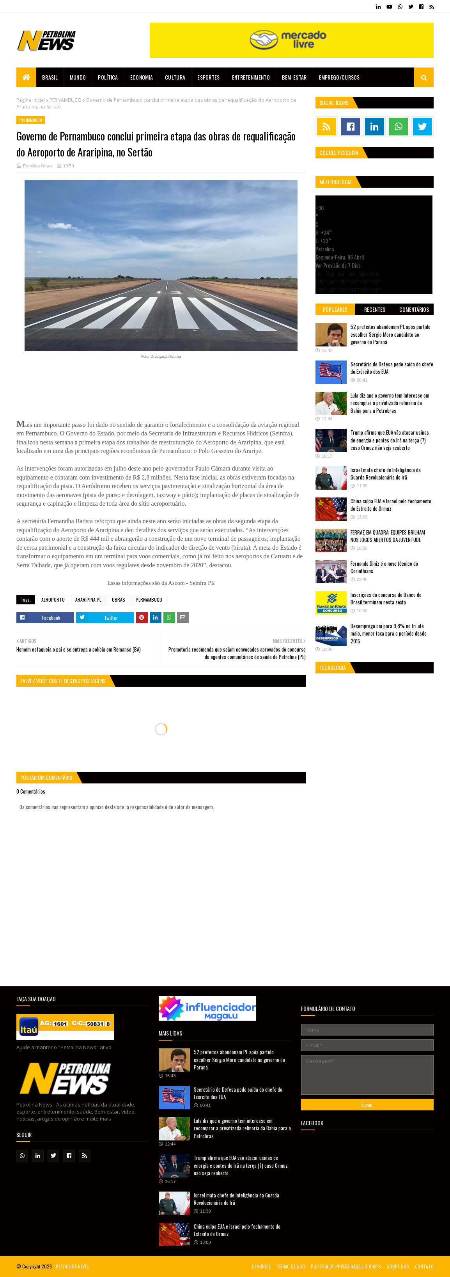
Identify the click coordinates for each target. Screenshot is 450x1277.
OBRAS (118, 599)
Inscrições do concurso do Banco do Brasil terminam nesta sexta (386, 598)
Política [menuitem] (108, 77)
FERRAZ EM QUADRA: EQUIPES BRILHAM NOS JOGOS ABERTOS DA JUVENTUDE (388, 536)
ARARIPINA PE (88, 599)
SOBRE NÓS (398, 1266)
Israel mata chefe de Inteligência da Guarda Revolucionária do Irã (386, 473)
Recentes (374, 309)
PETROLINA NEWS (72, 1266)
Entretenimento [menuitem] (251, 77)
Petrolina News (37, 165)
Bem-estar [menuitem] (294, 77)
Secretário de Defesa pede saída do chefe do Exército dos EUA (392, 368)
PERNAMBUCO (65, 100)
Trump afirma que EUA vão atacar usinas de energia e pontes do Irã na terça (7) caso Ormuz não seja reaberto (390, 439)
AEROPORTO (53, 599)
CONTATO (424, 1266)
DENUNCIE (261, 1266)
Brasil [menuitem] (50, 77)
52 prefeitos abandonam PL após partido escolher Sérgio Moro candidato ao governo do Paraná (391, 334)
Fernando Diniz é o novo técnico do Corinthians (384, 567)
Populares (335, 309)
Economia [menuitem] (141, 77)
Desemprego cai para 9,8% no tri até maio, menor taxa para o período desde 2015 (389, 633)
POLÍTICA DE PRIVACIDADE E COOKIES (346, 1266)
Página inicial (30, 100)
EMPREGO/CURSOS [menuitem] (339, 77)
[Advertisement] (161, 385)
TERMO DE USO (290, 1266)
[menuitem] (26, 77)
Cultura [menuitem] (175, 77)
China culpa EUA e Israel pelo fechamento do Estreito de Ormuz (391, 505)
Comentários (414, 309)
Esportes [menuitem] (208, 77)
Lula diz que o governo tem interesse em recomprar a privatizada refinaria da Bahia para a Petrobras (390, 402)
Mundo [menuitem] (78, 77)
